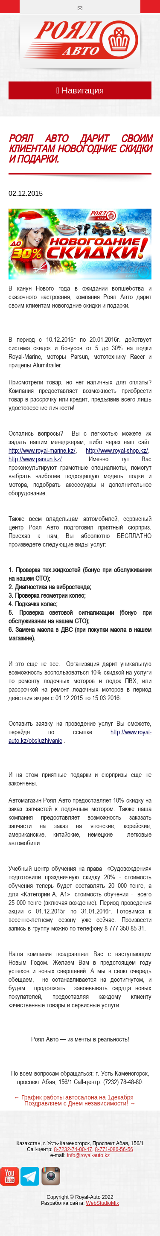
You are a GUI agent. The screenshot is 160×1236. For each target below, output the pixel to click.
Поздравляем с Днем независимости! (76, 1103)
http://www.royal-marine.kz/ (42, 450)
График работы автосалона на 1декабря (77, 1097)
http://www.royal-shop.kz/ (117, 450)
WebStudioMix (102, 1203)
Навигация (80, 90)
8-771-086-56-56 (114, 1149)
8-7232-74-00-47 (73, 1149)
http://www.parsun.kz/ (35, 458)
